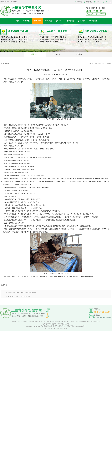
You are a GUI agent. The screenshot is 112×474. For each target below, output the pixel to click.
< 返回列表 (5, 63)
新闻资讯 (37, 21)
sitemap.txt (76, 326)
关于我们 (26, 21)
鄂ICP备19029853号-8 (60, 328)
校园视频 (79, 54)
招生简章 (82, 21)
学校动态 (34, 54)
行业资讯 (57, 54)
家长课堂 (48, 21)
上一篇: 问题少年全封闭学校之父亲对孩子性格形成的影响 (19, 292)
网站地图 (70, 326)
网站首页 (89, 2)
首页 (17, 21)
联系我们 (93, 21)
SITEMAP (98, 2)
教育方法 (59, 21)
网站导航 (62, 326)
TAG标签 (79, 2)
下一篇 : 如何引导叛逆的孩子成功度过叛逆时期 (16, 296)
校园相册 (71, 21)
